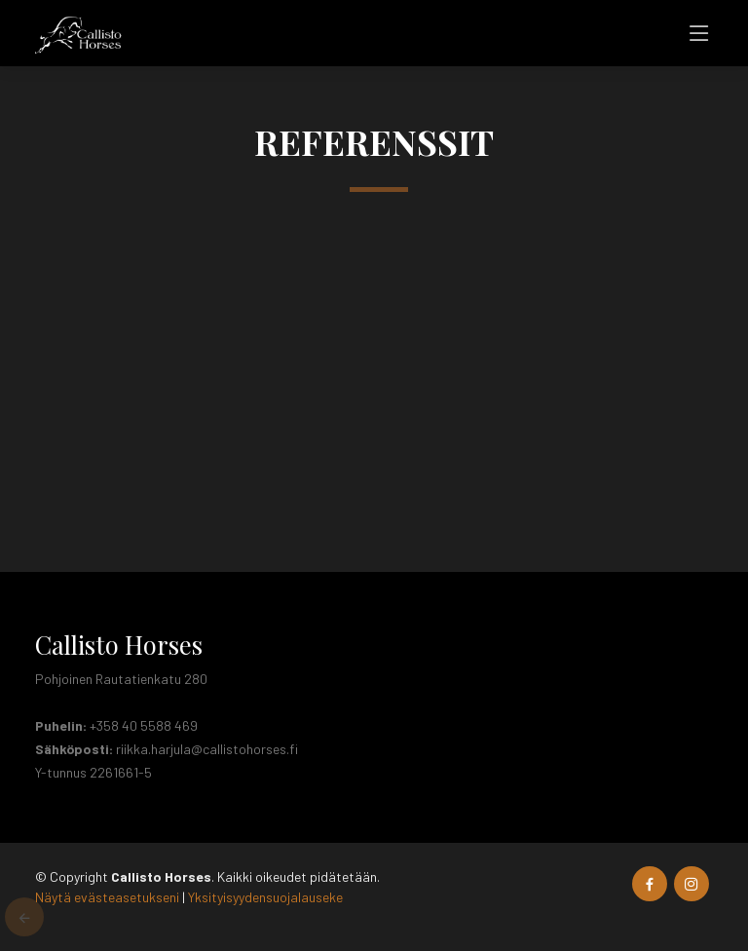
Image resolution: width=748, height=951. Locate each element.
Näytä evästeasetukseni (107, 897)
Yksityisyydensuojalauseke (265, 897)
